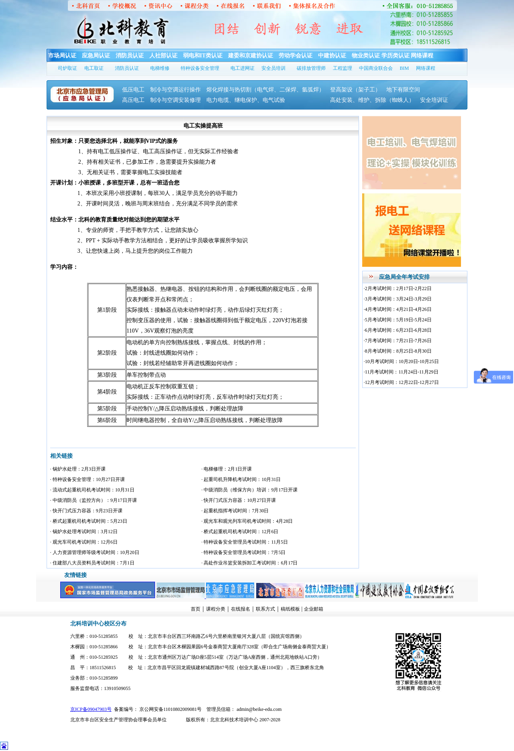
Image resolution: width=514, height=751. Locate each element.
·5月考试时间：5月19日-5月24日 (398, 320)
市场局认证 (62, 56)
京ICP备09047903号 (91, 709)
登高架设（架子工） (355, 90)
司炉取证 (67, 68)
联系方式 (265, 609)
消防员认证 (130, 56)
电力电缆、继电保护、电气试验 (259, 100)
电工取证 (94, 68)
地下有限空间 (403, 90)
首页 (195, 609)
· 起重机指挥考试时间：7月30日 (235, 511)
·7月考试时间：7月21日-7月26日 (398, 340)
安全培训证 (434, 100)
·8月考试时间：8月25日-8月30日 (398, 351)
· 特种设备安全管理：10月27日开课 (87, 479)
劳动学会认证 (295, 56)
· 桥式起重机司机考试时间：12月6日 (239, 531)
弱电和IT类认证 (203, 56)
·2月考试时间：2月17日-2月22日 (398, 288)
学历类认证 (395, 56)
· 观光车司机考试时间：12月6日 (84, 542)
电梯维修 (159, 68)
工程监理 (342, 68)
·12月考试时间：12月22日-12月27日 (401, 382)
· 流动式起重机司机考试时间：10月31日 (92, 490)
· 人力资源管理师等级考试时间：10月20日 (94, 552)
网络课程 (422, 56)
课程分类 (215, 609)
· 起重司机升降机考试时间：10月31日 (241, 479)
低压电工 (133, 90)
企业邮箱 (313, 609)
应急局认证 (96, 56)
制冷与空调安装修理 (175, 100)
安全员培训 (273, 68)
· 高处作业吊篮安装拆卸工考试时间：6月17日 (249, 563)
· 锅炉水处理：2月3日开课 (78, 469)
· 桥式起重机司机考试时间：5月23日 (88, 521)
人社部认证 (163, 56)
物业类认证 (366, 56)
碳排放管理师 (311, 68)
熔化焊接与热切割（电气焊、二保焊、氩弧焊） (265, 90)
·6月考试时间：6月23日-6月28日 (398, 330)
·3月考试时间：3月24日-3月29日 (398, 299)
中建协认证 (332, 56)
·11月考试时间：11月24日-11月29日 (401, 372)
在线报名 (240, 609)
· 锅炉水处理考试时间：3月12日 (84, 531)
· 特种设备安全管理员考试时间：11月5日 (244, 542)
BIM (404, 68)
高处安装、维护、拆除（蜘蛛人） (372, 100)
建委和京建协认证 (250, 56)
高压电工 (133, 100)
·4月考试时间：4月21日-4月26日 (398, 309)
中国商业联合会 (376, 68)
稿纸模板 (290, 609)
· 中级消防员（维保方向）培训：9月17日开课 (249, 490)
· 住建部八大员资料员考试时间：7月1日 (92, 563)
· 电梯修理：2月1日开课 (226, 469)
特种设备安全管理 (200, 68)
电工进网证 (242, 68)
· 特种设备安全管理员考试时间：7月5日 (243, 552)
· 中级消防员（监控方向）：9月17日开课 (93, 500)
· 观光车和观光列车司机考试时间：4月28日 (247, 521)
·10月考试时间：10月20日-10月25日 (401, 361)
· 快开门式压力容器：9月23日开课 (86, 511)
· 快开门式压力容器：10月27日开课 (238, 500)
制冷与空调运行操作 (175, 90)
